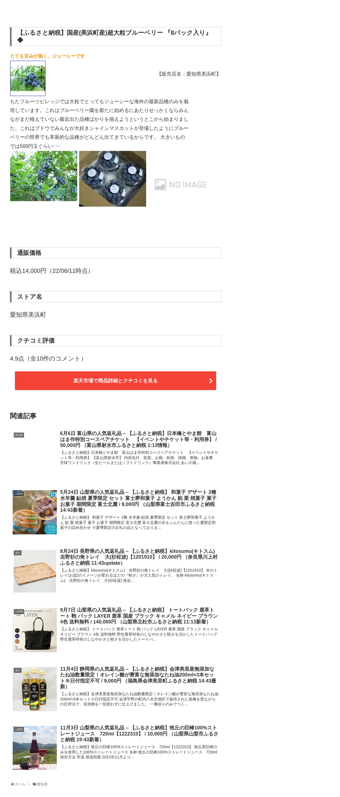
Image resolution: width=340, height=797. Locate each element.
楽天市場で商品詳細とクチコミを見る (115, 380)
